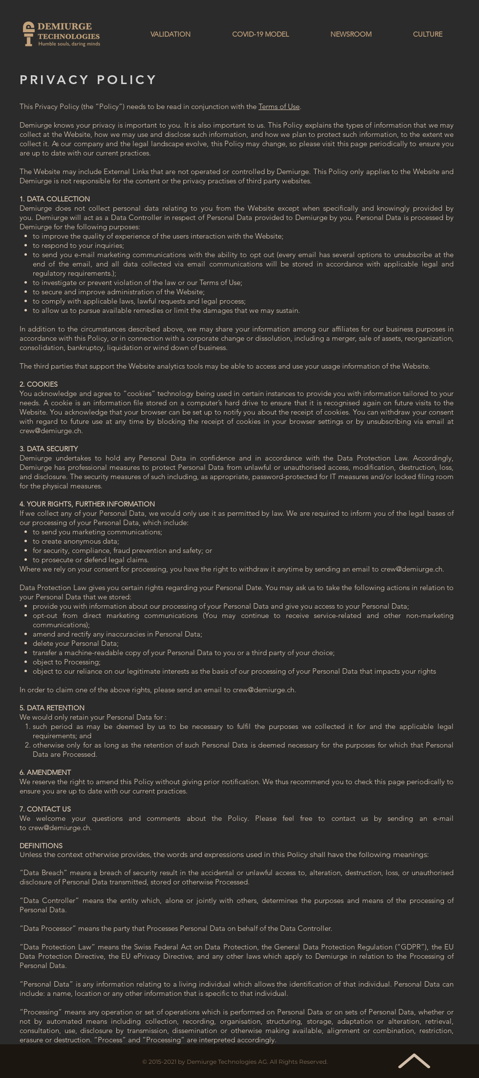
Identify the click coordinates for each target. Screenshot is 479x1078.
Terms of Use (279, 106)
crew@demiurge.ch (50, 430)
